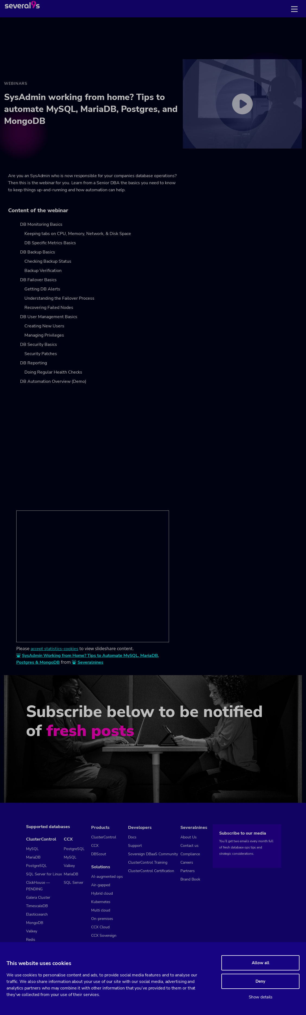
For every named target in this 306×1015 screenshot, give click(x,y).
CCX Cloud (100, 927)
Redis (30, 939)
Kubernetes (100, 901)
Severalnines (90, 662)
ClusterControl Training (147, 862)
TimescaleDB (37, 906)
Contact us (189, 845)
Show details (260, 997)
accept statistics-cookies (54, 649)
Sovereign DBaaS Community (153, 854)
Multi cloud (100, 910)
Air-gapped (100, 885)
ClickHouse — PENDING (38, 886)
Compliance (190, 854)
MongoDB (34, 922)
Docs (132, 837)
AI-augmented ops (107, 876)
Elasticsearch (37, 914)
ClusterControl (41, 839)
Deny (260, 981)
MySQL (32, 848)
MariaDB (33, 857)
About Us (188, 837)
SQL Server (73, 882)
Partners (187, 870)
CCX (68, 839)
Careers (186, 862)
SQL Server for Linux (44, 874)
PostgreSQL (36, 865)
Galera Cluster (38, 897)
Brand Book (190, 879)
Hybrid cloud (102, 893)
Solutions (100, 867)
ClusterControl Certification (151, 870)
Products (100, 828)
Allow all (260, 963)
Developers (140, 828)
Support (135, 845)
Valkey (31, 931)
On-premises (102, 918)
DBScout (98, 854)
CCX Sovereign (103, 935)
